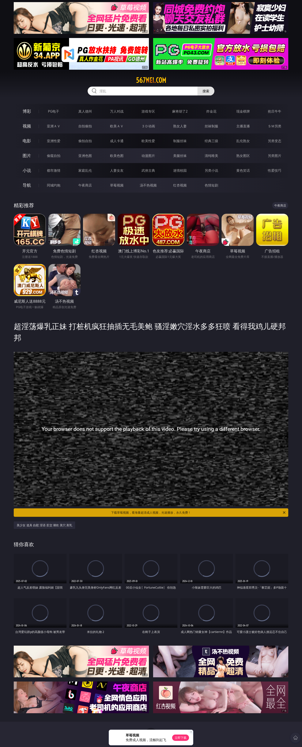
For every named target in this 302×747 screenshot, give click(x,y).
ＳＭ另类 (274, 126)
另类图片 (274, 155)
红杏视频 (180, 185)
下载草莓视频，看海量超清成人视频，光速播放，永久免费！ (198, 512)
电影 (27, 141)
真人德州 (85, 111)
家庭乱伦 (85, 170)
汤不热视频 (148, 185)
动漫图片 (148, 155)
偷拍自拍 (85, 141)
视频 (27, 126)
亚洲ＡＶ (53, 126)
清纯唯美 (211, 155)
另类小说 (211, 170)
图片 (27, 155)
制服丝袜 (180, 141)
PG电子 (53, 111)
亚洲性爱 (53, 141)
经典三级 (211, 141)
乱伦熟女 (243, 141)
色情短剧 (211, 185)
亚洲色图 (85, 155)
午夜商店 (85, 185)
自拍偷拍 (85, 126)
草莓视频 (117, 185)
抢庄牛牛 (274, 111)
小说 (27, 170)
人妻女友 (117, 170)
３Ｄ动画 (148, 126)
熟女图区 (243, 155)
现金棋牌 (243, 111)
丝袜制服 (211, 126)
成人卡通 (117, 141)
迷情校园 (180, 170)
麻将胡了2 (180, 111)
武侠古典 (148, 170)
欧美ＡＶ (117, 126)
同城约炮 (53, 185)
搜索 (206, 91)
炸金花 (211, 111)
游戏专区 (148, 111)
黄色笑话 (243, 170)
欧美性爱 (148, 141)
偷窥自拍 (53, 155)
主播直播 (243, 126)
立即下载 (180, 738)
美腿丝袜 (180, 155)
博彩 (27, 111)
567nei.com (151, 80)
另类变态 (274, 141)
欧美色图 (117, 155)
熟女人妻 (180, 126)
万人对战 (117, 111)
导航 (27, 185)
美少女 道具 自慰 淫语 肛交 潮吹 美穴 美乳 (44, 525)
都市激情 (53, 170)
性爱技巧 (274, 170)
